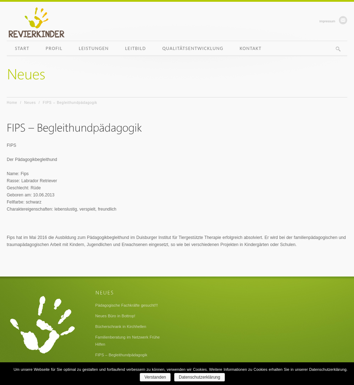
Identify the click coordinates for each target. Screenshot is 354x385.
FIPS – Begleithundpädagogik (121, 355)
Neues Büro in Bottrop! (115, 316)
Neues (30, 103)
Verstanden (155, 377)
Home (12, 103)
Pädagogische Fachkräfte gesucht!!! (126, 305)
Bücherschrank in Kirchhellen (120, 326)
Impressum (327, 21)
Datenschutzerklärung (199, 377)
